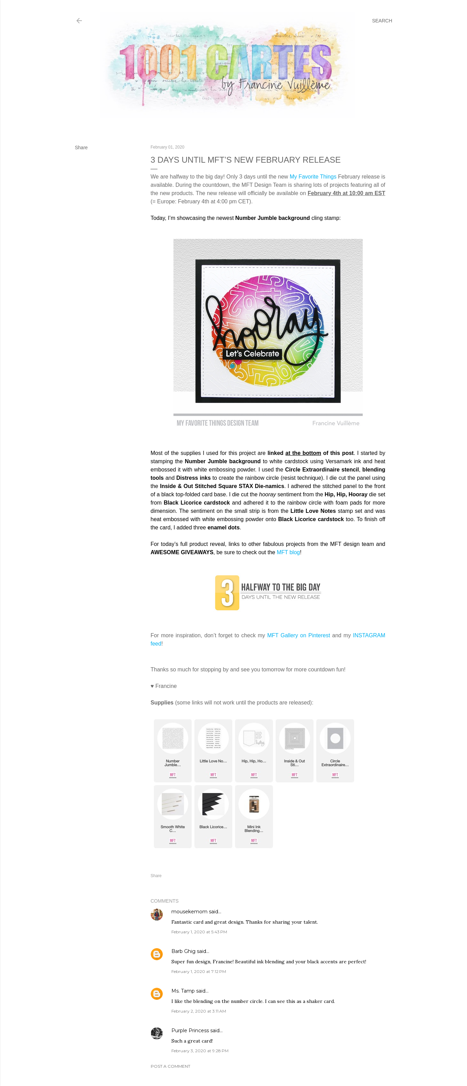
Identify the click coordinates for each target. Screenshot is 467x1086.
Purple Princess (190, 1030)
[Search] (382, 20)
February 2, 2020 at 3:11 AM (198, 1011)
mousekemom (189, 912)
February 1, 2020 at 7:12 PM (198, 971)
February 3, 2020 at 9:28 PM (200, 1050)
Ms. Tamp (183, 991)
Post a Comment (170, 1066)
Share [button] (81, 147)
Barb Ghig (183, 951)
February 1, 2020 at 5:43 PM (199, 931)
